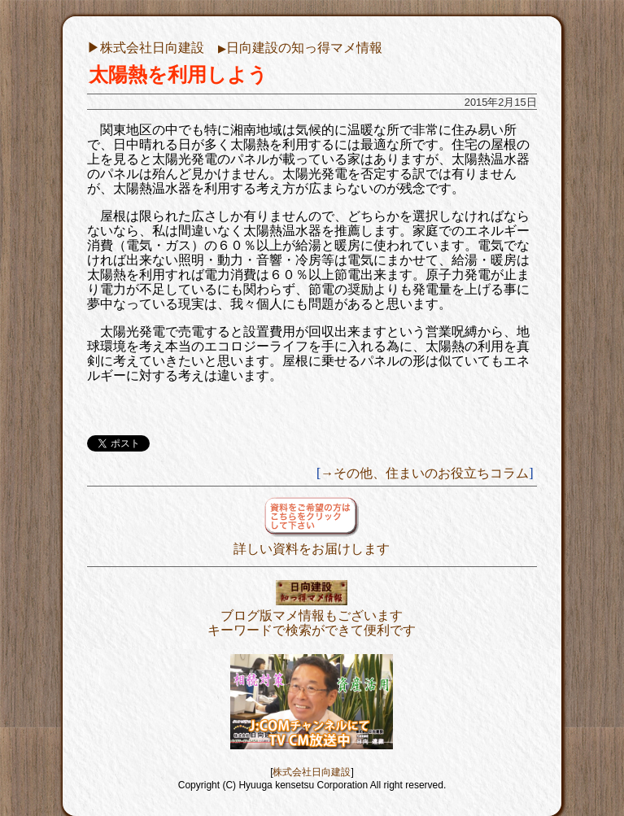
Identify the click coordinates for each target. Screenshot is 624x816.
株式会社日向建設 (312, 772)
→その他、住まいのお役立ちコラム (425, 473)
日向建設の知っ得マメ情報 (300, 48)
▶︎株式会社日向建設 (145, 48)
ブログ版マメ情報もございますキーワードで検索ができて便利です (311, 615)
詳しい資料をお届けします (311, 541)
